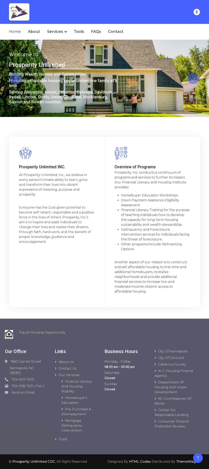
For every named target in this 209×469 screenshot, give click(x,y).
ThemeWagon (188, 461)
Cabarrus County (172, 364)
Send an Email (23, 392)
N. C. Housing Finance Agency (174, 373)
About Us (66, 362)
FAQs (96, 31)
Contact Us (68, 368)
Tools (79, 31)
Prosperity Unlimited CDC (33, 461)
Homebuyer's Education (74, 400)
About (34, 31)
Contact (115, 31)
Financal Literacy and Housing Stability (76, 386)
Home (15, 31)
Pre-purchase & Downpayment (76, 411)
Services (55, 31)
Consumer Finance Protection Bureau (172, 423)
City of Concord (171, 358)
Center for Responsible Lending (172, 412)
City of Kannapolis (173, 351)
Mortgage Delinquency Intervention (72, 425)
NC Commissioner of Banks (173, 401)
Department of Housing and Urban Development (171, 387)
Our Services (69, 375)
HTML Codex (140, 461)
